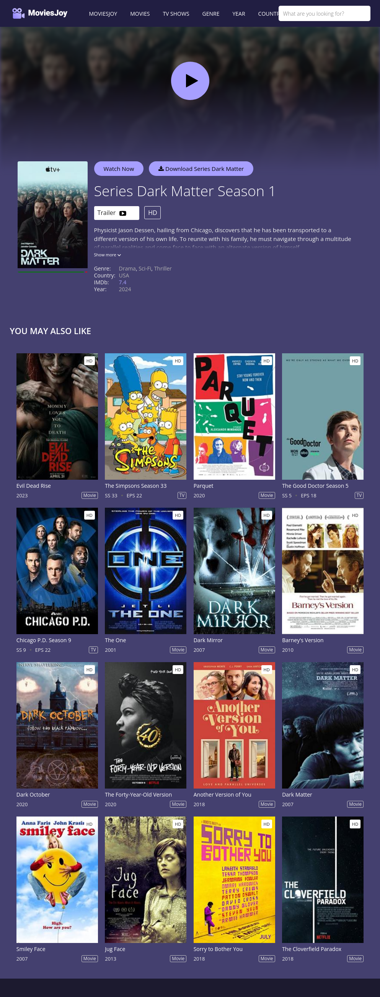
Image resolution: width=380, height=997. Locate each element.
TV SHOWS (176, 13)
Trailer (112, 213)
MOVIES (140, 13)
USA (124, 275)
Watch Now (119, 168)
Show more (107, 254)
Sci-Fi (145, 268)
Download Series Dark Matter (201, 168)
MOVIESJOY (103, 13)
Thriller (163, 268)
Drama (127, 268)
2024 (125, 289)
